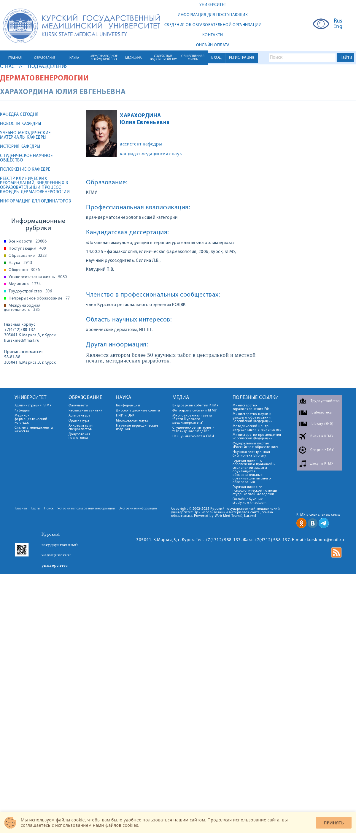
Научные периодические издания (137, 427)
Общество (24, 270)
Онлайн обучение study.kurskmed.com (250, 501)
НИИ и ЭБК (125, 415)
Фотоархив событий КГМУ (194, 410)
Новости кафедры (20, 124)
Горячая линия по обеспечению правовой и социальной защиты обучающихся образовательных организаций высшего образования (254, 471)
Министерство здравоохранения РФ (251, 407)
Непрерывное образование (39, 299)
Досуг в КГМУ (321, 463)
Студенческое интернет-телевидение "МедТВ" (193, 429)
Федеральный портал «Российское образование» (256, 445)
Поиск (49, 508)
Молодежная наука (132, 420)
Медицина (25, 284)
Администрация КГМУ (33, 405)
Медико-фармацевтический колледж (31, 419)
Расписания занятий (86, 410)
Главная (21, 508)
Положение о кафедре (25, 169)
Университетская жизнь (38, 277)
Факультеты (78, 405)
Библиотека (322, 412)
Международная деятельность (22, 308)
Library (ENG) (322, 424)
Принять (334, 823)
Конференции (128, 405)
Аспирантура (80, 415)
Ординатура (79, 420)
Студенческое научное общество (26, 158)
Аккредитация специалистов (81, 427)
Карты (35, 508)
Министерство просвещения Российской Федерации (257, 436)
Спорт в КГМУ (321, 450)
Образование (28, 256)
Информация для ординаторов (35, 201)
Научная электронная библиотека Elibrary (251, 453)
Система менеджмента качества (34, 429)
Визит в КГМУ (321, 436)
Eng (338, 26)
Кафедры (22, 410)
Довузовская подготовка (79, 436)
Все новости (28, 242)
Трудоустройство (30, 291)
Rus (338, 21)
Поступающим (27, 249)
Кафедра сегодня (19, 115)
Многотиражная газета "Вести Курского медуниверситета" (192, 419)
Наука (20, 263)
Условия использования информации (86, 508)
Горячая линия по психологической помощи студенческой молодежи (255, 490)
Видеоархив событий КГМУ (195, 405)
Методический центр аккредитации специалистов (257, 428)
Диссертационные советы (138, 410)
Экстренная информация (138, 508)
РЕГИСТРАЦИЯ (241, 58)
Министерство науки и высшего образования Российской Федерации (253, 417)
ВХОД (216, 58)
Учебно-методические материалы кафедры (25, 135)
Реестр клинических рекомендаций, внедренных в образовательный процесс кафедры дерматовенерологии (35, 185)
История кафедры (20, 147)
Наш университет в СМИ (193, 436)
